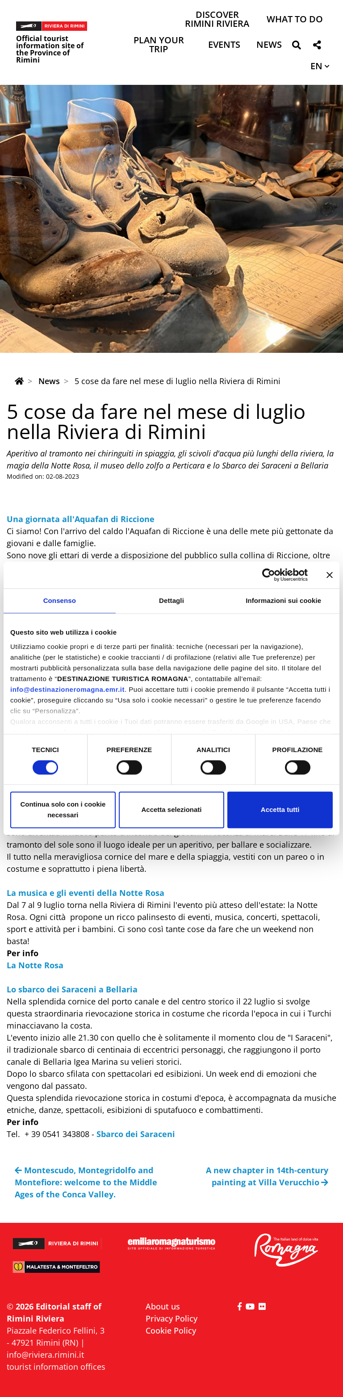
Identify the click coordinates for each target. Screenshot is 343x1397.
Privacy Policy (171, 1318)
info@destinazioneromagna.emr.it (67, 689)
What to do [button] (295, 20)
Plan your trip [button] (159, 45)
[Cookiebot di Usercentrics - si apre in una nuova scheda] (269, 574)
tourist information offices (56, 1366)
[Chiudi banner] (329, 575)
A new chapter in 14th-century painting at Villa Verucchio (267, 1176)
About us (163, 1306)
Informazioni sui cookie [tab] (283, 600)
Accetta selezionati (171, 810)
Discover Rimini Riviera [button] (217, 19)
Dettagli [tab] (171, 600)
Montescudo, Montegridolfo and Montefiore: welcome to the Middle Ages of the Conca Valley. (86, 1182)
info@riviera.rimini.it (45, 1354)
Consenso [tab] (59, 600)
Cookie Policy (171, 1330)
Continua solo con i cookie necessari (62, 810)
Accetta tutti (280, 810)
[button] (296, 47)
